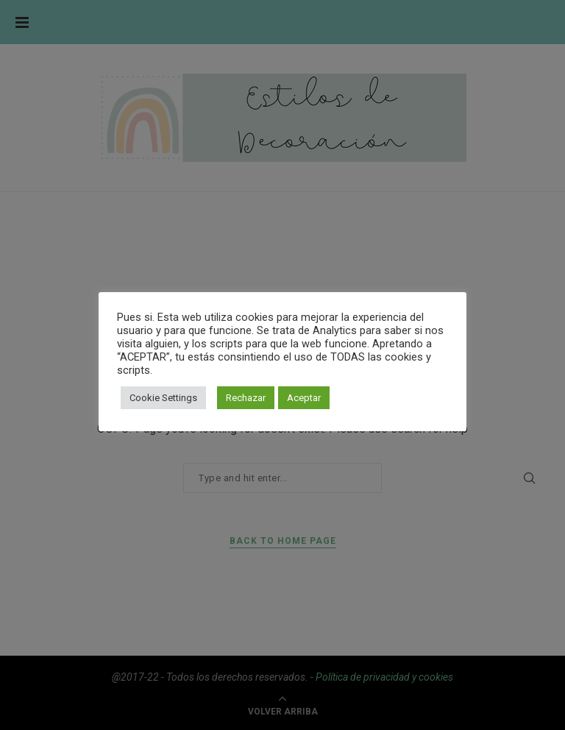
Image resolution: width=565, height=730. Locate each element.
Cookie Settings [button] (163, 397)
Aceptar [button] (304, 397)
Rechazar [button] (246, 397)
